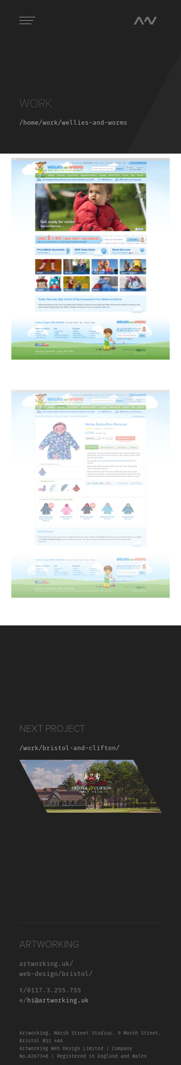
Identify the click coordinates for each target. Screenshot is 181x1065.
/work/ (30, 748)
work (50, 123)
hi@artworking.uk (58, 1001)
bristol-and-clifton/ (81, 748)
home (31, 123)
